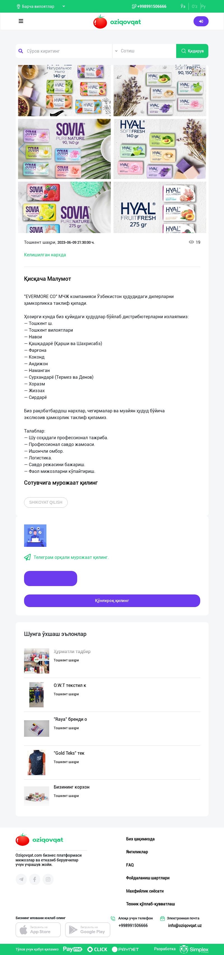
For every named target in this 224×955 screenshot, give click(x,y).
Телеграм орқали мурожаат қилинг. (66, 557)
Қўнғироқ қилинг (112, 600)
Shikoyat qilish (45, 502)
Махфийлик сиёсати (145, 891)
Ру (203, 6)
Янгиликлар (137, 852)
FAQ (130, 865)
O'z (194, 6)
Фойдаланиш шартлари (147, 878)
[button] (199, 72)
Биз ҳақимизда (140, 839)
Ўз (183, 6)
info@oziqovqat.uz (185, 925)
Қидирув (192, 51)
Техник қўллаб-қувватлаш (150, 904)
